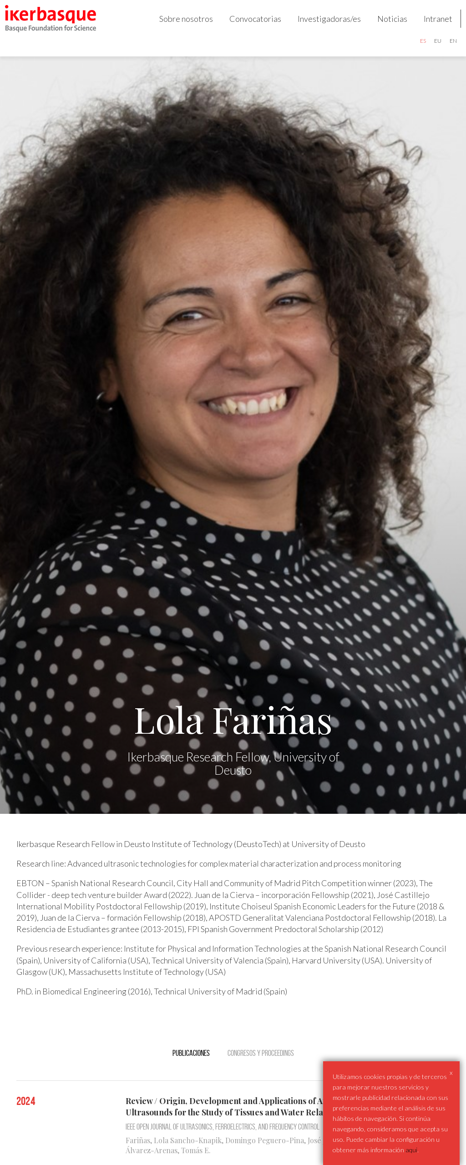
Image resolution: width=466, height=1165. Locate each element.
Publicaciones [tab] (191, 1067)
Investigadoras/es (322, 25)
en (446, 47)
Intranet (430, 25)
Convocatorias (248, 25)
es (416, 47)
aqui (411, 1150)
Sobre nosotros (179, 25)
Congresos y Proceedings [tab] (261, 1067)
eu (430, 47)
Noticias (385, 25)
